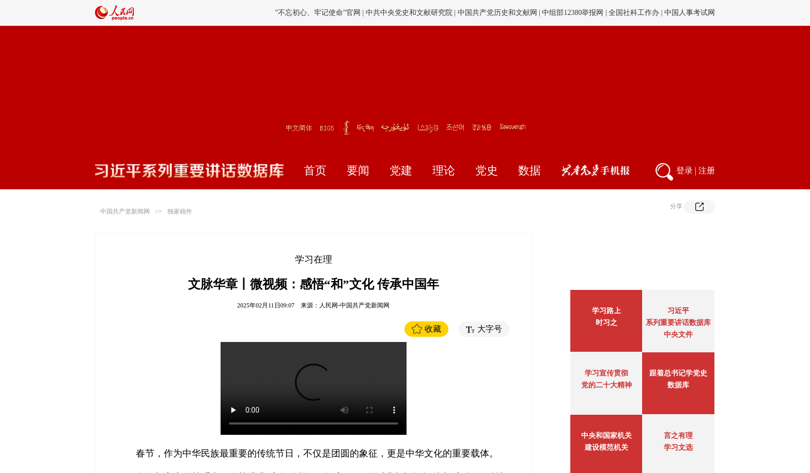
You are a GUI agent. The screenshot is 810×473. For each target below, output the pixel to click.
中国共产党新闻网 (125, 211)
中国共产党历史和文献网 (497, 13)
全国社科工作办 (634, 13)
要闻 (358, 170)
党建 (401, 170)
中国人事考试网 (689, 13)
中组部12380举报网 (572, 13)
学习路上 (606, 311)
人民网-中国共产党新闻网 (354, 305)
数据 (529, 170)
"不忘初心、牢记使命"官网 (318, 13)
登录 (684, 170)
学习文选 (678, 447)
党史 (486, 170)
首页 (315, 170)
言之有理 (678, 435)
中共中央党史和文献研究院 (409, 13)
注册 (706, 170)
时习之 (606, 323)
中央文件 (678, 334)
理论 (443, 170)
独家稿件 (179, 211)
